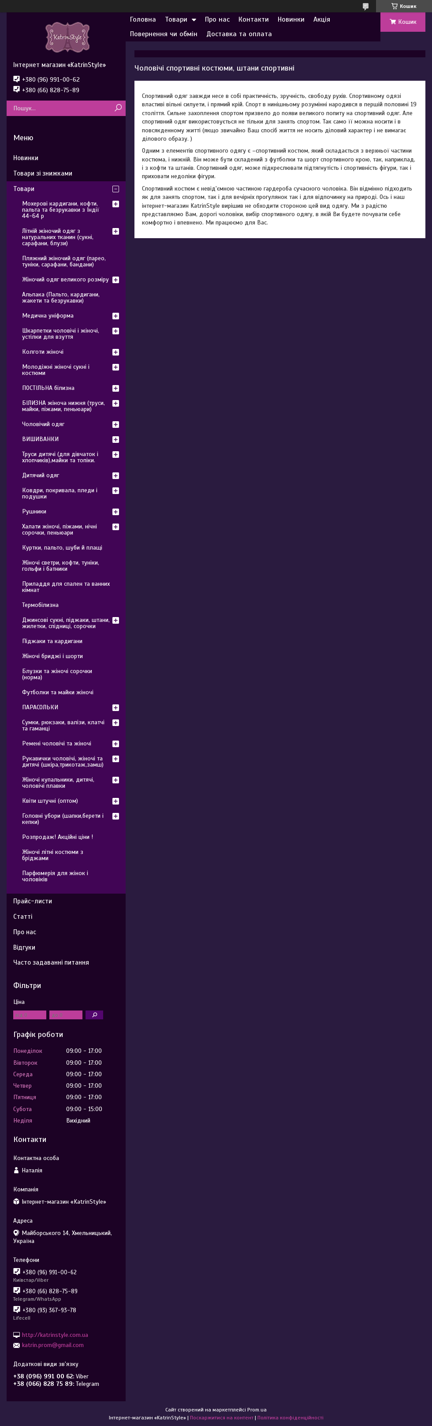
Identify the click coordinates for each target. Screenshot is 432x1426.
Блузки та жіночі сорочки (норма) (57, 674)
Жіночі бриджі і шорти (52, 656)
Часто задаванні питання (51, 962)
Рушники (34, 511)
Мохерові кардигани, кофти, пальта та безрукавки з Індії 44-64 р (60, 210)
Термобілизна (40, 605)
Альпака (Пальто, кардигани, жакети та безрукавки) (61, 297)
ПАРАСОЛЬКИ (40, 707)
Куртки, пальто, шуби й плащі (62, 547)
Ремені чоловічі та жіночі (56, 743)
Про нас (217, 19)
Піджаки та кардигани (52, 641)
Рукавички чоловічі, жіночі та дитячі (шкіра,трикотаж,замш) (63, 761)
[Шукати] (118, 108)
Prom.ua (257, 1410)
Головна (143, 19)
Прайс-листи (32, 901)
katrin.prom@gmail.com (53, 1345)
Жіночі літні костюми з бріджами (52, 855)
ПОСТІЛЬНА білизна (48, 388)
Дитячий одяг (40, 475)
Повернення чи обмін (163, 34)
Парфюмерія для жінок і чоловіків (55, 876)
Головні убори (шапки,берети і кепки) (63, 819)
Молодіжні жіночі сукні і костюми (55, 370)
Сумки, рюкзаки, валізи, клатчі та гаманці (63, 725)
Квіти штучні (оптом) (50, 801)
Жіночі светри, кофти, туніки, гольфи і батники (60, 566)
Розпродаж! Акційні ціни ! (57, 837)
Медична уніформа (48, 315)
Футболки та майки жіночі (57, 692)
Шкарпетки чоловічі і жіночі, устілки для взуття (60, 334)
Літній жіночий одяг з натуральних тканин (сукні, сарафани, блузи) (57, 237)
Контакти (253, 19)
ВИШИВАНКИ (40, 439)
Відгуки (24, 947)
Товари (176, 19)
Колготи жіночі (42, 352)
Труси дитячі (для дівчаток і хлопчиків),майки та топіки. (60, 457)
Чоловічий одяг (43, 424)
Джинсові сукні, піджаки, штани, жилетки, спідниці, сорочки (66, 623)
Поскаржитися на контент (221, 1418)
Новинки (291, 19)
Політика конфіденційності (290, 1418)
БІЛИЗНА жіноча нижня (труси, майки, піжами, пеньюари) (63, 406)
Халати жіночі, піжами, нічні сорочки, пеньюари (59, 529)
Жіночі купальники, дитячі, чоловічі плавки (58, 783)
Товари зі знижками (42, 173)
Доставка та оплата (239, 34)
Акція (321, 19)
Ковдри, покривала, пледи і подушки (59, 493)
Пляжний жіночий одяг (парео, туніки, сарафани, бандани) (64, 261)
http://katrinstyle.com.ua (55, 1335)
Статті (22, 917)
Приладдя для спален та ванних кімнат (66, 587)
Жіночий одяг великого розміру (65, 279)
